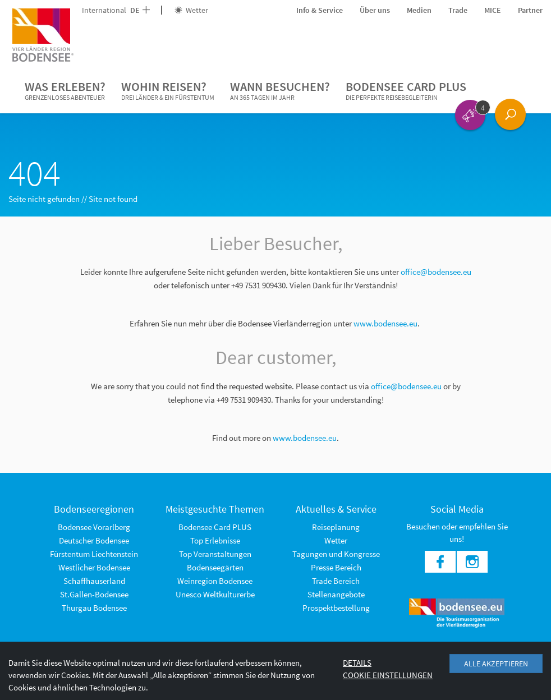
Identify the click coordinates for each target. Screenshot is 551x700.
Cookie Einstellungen (388, 675)
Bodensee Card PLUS (406, 91)
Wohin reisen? (167, 91)
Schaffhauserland (94, 580)
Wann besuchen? (280, 91)
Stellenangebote (336, 594)
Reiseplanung (336, 527)
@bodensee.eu (417, 386)
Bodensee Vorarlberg (94, 527)
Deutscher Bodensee (94, 540)
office (381, 386)
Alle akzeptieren (496, 663)
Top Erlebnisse (215, 540)
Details (357, 662)
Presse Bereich (336, 567)
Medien (419, 10)
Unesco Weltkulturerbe (215, 594)
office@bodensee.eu (436, 271)
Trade (457, 10)
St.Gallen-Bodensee (94, 594)
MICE (492, 10)
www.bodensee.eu (385, 323)
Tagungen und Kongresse (336, 554)
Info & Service (319, 10)
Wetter (191, 10)
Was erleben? (65, 91)
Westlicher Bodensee (94, 567)
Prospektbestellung (336, 607)
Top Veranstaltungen (215, 554)
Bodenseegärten (215, 567)
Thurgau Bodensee (94, 607)
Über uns (375, 10)
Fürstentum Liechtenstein (94, 554)
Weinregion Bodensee (214, 580)
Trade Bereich (336, 580)
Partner (530, 10)
